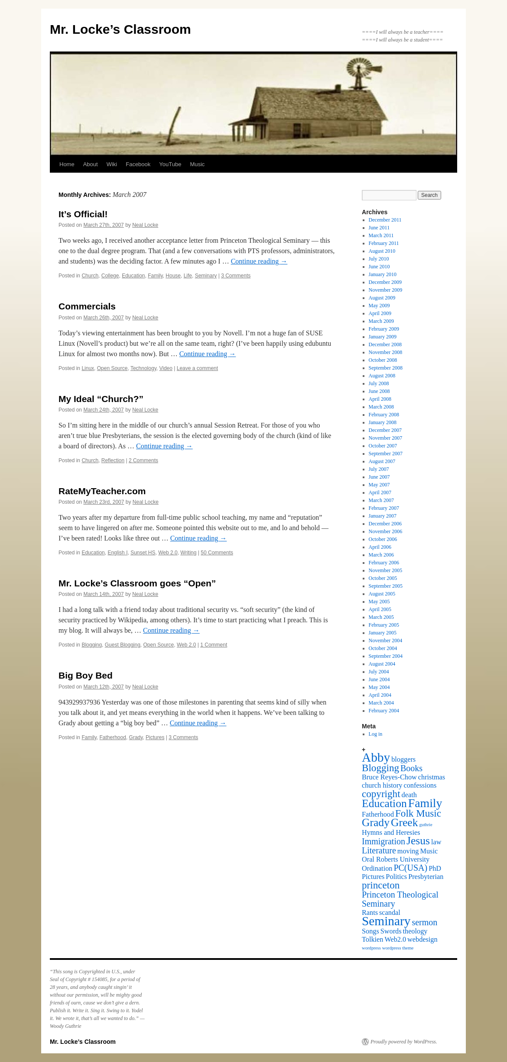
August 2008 (382, 376)
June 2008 (379, 391)
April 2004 (380, 695)
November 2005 (386, 570)
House (173, 276)
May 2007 (379, 485)
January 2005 (382, 633)
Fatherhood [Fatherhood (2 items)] (378, 814)
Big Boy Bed (85, 675)
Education (133, 276)
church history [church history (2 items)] (382, 785)
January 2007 (382, 516)
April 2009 (380, 313)
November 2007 (386, 438)
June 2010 (379, 267)
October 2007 (383, 446)
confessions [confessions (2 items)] (419, 785)
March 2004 (381, 703)
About (90, 164)
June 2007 (379, 477)
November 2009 (386, 290)
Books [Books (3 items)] (411, 768)
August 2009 (382, 298)
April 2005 (380, 609)
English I (117, 553)
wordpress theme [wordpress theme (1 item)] (398, 948)
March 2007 (381, 500)
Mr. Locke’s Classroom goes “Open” (137, 583)
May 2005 (379, 602)
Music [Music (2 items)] (429, 851)
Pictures (155, 737)
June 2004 (379, 679)
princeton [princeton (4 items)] (381, 885)
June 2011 (379, 228)
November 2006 (386, 531)
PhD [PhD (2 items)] (435, 868)
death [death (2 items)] (409, 795)
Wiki (112, 164)
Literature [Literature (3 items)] (379, 850)
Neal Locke (145, 225)
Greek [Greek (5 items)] (404, 822)
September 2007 (386, 454)
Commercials (87, 306)
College (110, 276)
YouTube (170, 164)
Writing (188, 553)
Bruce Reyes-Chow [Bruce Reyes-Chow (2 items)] (389, 777)
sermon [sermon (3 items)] (424, 922)
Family (155, 276)
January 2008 (382, 422)
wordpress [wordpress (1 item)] (371, 948)
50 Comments (217, 553)
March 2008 (381, 407)
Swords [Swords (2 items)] (391, 931)
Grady (136, 737)
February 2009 (384, 329)
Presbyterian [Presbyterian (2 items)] (425, 877)
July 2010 (379, 259)
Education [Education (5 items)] (384, 803)
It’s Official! (83, 214)
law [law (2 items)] (436, 842)
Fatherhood (113, 737)
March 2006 (381, 555)
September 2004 (386, 656)
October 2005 (383, 578)
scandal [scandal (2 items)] (389, 913)
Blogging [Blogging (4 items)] (380, 767)
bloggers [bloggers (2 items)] (403, 759)
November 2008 (386, 352)
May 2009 (379, 306)
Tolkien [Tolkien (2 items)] (372, 939)
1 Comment (213, 645)
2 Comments (143, 460)
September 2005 (386, 586)
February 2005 (384, 625)
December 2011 (385, 220)
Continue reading (259, 261)
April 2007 (380, 492)
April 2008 (380, 399)
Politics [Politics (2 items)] (396, 877)
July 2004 (379, 672)
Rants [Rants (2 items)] (370, 913)
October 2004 (383, 648)
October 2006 (383, 539)
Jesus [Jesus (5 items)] (418, 840)
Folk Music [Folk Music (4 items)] (418, 813)
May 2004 (379, 687)
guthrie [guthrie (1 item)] (425, 824)
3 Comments (235, 276)
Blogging (91, 645)
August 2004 (382, 664)
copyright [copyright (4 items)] (381, 793)
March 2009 (381, 321)
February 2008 (384, 415)
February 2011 (384, 243)
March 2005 (381, 617)
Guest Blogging (122, 645)
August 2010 (382, 251)
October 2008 (383, 360)
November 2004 (386, 640)
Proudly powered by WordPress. (403, 1042)
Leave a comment (197, 368)
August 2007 (382, 461)
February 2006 (384, 563)
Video (165, 368)
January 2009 (382, 337)
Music (197, 164)
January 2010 (382, 274)
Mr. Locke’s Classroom (120, 29)
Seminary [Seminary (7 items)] (386, 921)
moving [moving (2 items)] (408, 851)
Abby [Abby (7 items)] (376, 757)
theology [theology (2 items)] (415, 931)
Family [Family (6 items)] (425, 803)
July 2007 (379, 469)
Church (89, 276)
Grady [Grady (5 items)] (376, 822)
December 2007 (385, 430)
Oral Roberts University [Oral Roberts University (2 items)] (395, 859)
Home (67, 164)
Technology (143, 368)
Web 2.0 (167, 553)
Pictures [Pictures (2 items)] (373, 877)
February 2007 (384, 508)
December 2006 (385, 524)
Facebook (138, 164)
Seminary (206, 276)
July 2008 (379, 383)
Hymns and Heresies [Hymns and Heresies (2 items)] (391, 833)
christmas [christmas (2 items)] (431, 777)
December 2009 (385, 282)
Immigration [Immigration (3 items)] (383, 841)
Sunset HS (142, 553)
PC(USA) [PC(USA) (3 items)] (410, 867)
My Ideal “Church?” (100, 399)
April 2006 (380, 547)
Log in (376, 734)
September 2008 (386, 368)
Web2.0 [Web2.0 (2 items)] (395, 939)
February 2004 (384, 711)
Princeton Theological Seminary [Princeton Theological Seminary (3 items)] (400, 899)
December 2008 (385, 344)
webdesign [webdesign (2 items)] (422, 939)
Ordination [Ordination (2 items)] (377, 868)
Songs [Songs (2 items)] (370, 931)
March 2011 (381, 235)
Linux (87, 368)
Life (188, 276)
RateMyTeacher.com (102, 491)
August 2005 (382, 594)
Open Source (112, 368)
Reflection (112, 460)
